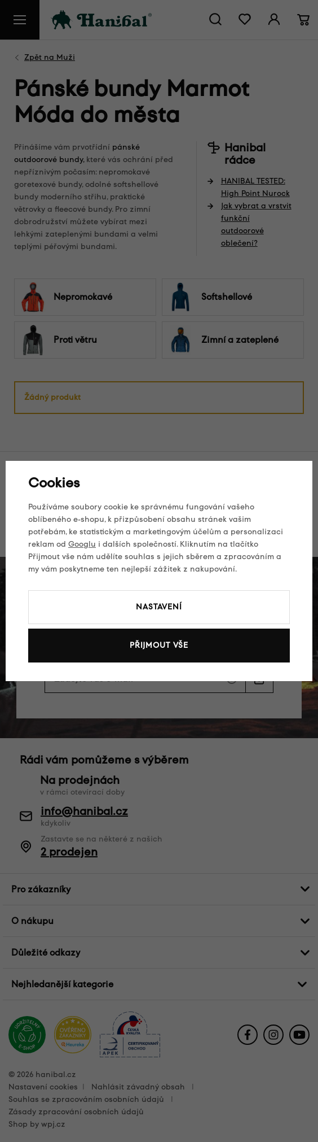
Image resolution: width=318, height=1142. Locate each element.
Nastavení (159, 607)
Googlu (82, 544)
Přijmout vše (159, 645)
